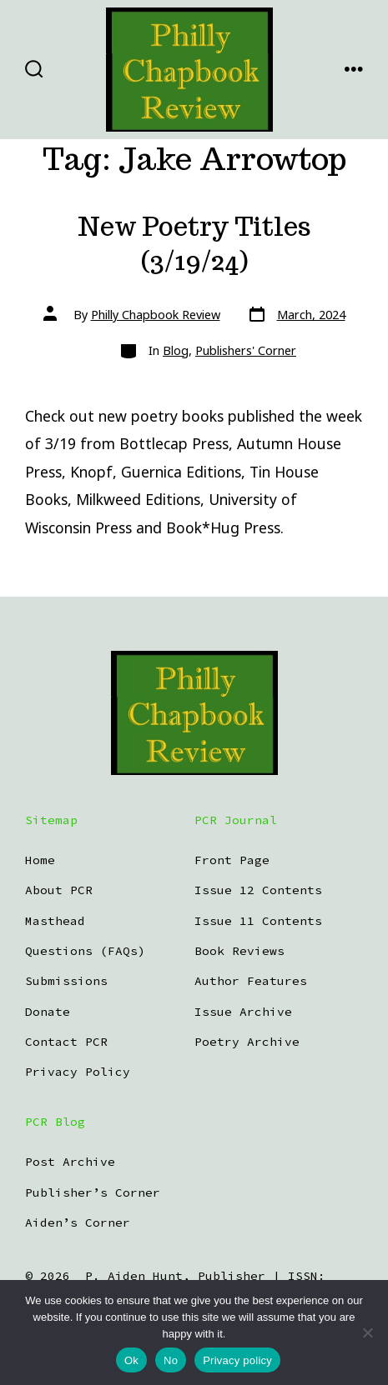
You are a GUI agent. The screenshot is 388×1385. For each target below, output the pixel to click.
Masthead (55, 920)
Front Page (232, 860)
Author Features (250, 980)
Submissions (66, 980)
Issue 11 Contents (258, 920)
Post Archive (70, 1161)
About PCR (59, 890)
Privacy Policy (77, 1071)
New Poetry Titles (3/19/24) (194, 244)
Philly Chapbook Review (155, 314)
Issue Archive (243, 1011)
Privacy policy (237, 1360)
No (171, 1360)
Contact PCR (66, 1041)
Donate (47, 1011)
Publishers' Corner (245, 350)
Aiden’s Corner (77, 1222)
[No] (367, 1332)
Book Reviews (239, 950)
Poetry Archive (247, 1041)
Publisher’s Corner (92, 1192)
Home (40, 860)
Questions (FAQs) (85, 950)
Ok (131, 1360)
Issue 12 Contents (258, 890)
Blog (176, 350)
